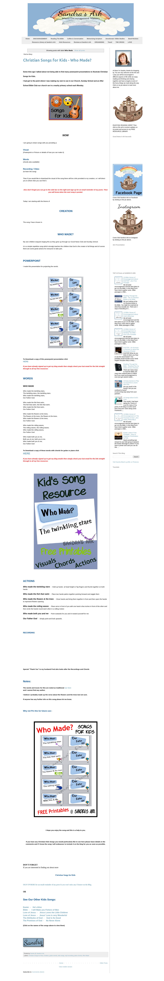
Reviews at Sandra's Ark (82, 42)
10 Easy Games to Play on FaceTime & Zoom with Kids (131, 382)
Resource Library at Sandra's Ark (44, 42)
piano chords (78, 955)
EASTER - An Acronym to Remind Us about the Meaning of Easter (131, 349)
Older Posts (103, 963)
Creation (46, 955)
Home (28, 39)
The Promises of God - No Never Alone (41, 921)
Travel (110, 42)
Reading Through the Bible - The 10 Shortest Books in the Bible (131, 297)
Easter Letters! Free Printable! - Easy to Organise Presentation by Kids (130, 435)
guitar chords (53, 955)
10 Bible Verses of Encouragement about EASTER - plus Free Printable (130, 280)
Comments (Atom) (38, 972)
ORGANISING (99, 42)
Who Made (86, 955)
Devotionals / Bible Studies (115, 39)
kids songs (61, 955)
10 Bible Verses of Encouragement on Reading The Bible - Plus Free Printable (129, 331)
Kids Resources (64, 42)
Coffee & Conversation (75, 39)
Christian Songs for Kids (36, 955)
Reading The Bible (57, 39)
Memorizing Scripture (94, 39)
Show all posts (79, 50)
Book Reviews (133, 39)
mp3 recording (69, 955)
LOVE (130, 42)
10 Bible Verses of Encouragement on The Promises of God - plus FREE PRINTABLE (131, 416)
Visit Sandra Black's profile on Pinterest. (126, 462)
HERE (25, 362)
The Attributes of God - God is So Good (42, 918)
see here (68, 688)
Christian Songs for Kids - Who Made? (57, 60)
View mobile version (65, 967)
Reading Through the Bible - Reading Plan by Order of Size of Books (131, 366)
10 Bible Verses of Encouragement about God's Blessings (130, 314)
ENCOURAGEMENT (40, 39)
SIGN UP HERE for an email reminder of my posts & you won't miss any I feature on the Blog (57, 885)
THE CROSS (120, 42)
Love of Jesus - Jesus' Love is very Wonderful (45, 915)
